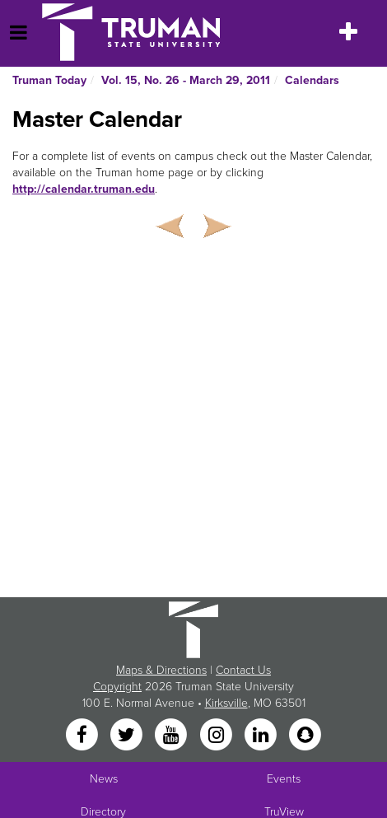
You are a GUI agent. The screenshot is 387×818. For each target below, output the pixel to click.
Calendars (312, 80)
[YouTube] (173, 736)
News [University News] (104, 779)
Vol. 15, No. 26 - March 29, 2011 (185, 80)
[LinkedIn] (262, 736)
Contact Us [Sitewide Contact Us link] (243, 670)
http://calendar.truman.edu (83, 189)
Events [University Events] (284, 779)
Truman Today (49, 80)
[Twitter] (127, 736)
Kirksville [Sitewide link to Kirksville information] (226, 703)
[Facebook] (83, 736)
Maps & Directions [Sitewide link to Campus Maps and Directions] (161, 670)
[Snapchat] (305, 736)
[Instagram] (217, 736)
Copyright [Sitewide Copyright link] (117, 687)
